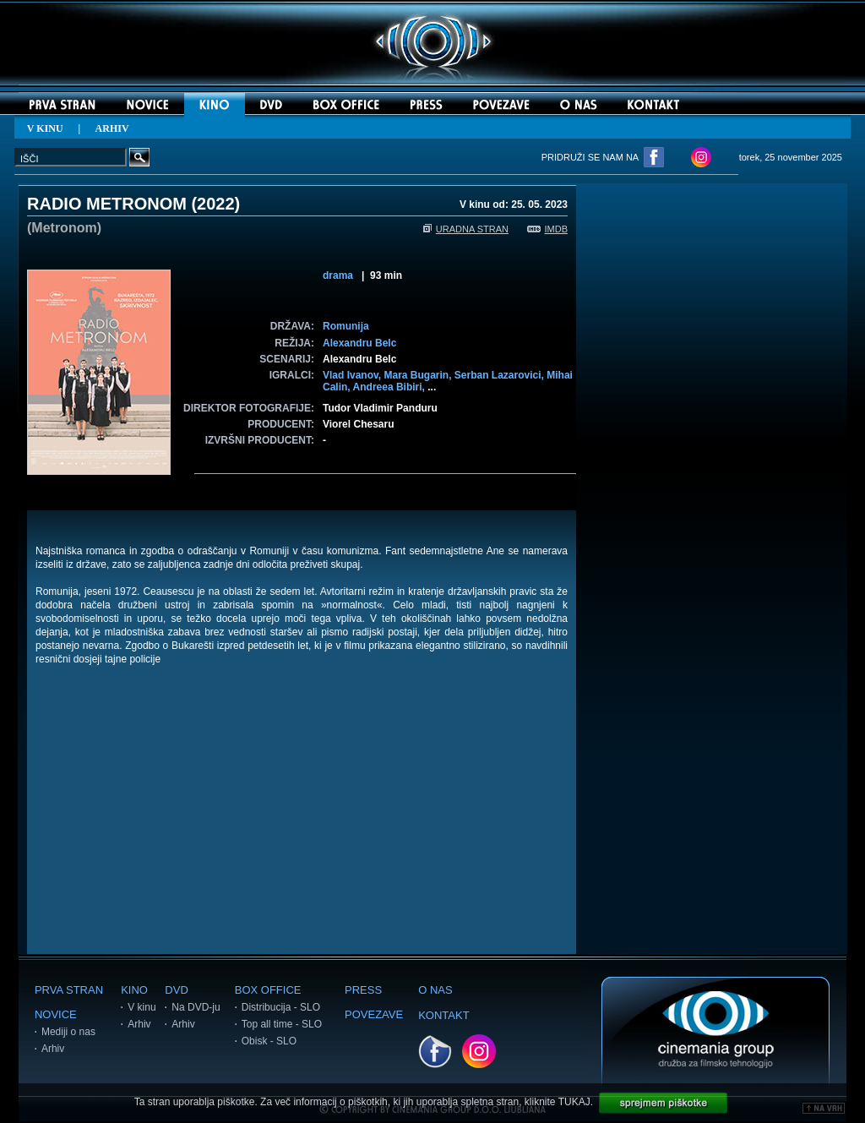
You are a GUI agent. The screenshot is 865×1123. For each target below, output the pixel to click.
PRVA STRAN (69, 990)
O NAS (435, 990)
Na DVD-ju (195, 1007)
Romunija (346, 326)
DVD (176, 990)
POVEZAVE (374, 1014)
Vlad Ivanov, (353, 375)
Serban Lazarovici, (500, 375)
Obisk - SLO (269, 1041)
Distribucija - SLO (281, 1007)
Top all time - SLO (282, 1024)
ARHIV (112, 128)
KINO (134, 990)
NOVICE (56, 1014)
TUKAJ (574, 1102)
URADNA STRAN (466, 229)
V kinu (141, 1007)
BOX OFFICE (268, 990)
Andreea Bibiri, (390, 387)
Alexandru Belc (359, 343)
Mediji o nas (68, 1032)
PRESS (363, 990)
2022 (216, 203)
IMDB (548, 229)
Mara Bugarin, (419, 375)
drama (338, 275)
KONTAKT (443, 1015)
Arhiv (52, 1049)
